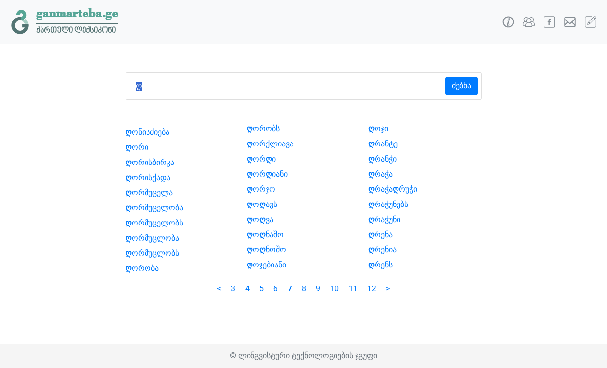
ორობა (142, 268)
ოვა (260, 219)
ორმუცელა (149, 192)
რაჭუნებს (388, 204)
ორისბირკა (150, 162)
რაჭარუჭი (392, 189)
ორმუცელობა (154, 207)
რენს (380, 264)
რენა (380, 234)
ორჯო (261, 189)
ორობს (263, 128)
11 (353, 288)
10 (334, 288)
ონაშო (265, 234)
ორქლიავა (270, 143)
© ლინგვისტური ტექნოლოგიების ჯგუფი (303, 355)
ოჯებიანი (266, 264)
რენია (382, 249)
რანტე (383, 143)
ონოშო (266, 249)
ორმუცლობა (152, 238)
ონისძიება (147, 132)
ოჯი (378, 128)
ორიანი (267, 174)
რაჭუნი (384, 219)
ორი (137, 147)
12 (371, 288)
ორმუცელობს (154, 222)
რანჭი (382, 159)
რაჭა (380, 174)
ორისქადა (148, 177)
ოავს (262, 204)
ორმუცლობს (152, 253)
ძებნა (461, 85)
